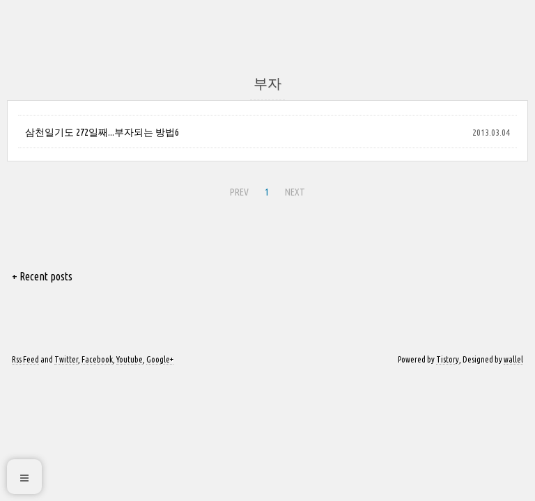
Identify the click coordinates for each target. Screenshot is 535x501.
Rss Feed (25, 359)
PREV (237, 190)
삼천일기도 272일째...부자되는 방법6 (102, 132)
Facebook (97, 359)
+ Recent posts (42, 276)
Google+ (159, 359)
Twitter (66, 359)
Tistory (447, 359)
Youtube (129, 359)
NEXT (293, 190)
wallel (513, 359)
